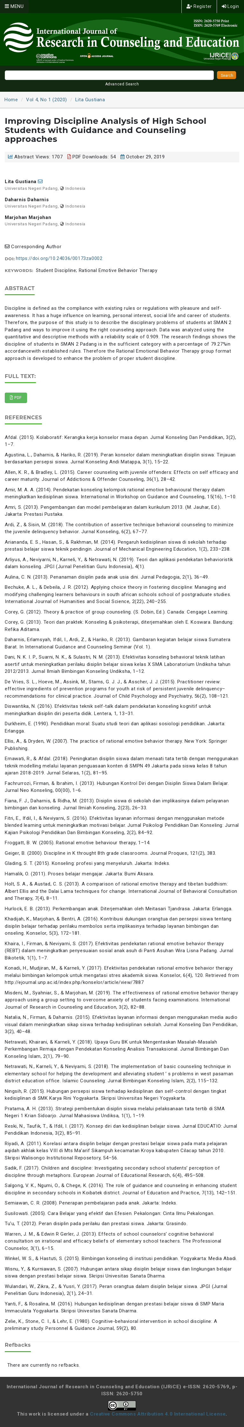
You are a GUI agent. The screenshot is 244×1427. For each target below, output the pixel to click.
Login (230, 6)
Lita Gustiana (90, 100)
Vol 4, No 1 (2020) (46, 100)
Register (199, 6)
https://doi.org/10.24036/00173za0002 (59, 258)
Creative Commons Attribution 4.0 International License (158, 1414)
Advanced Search (122, 84)
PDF (16, 397)
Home (11, 100)
